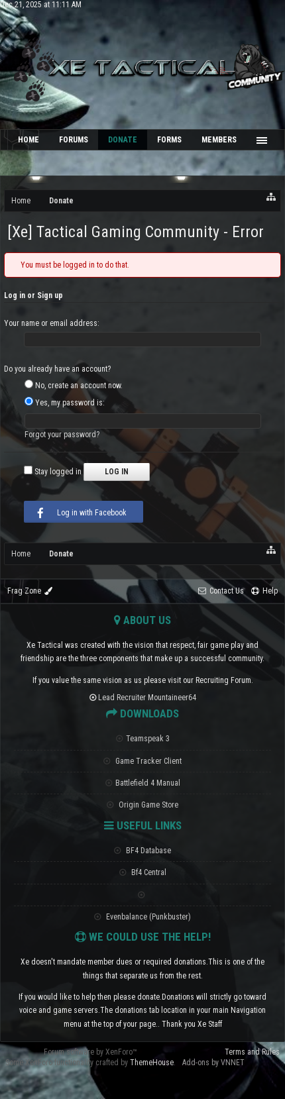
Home (28, 139)
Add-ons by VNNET (213, 1062)
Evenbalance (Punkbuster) (142, 916)
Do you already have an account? (57, 369)
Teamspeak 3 (143, 738)
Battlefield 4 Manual (142, 783)
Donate (122, 139)
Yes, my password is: (65, 402)
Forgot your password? (62, 434)
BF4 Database (142, 850)
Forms (169, 139)
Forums (73, 139)
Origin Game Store (142, 805)
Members (219, 139)
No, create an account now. (74, 385)
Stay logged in (53, 471)
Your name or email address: (51, 323)
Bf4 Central (142, 872)
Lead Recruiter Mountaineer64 (142, 697)
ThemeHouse (152, 1062)
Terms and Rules (252, 1052)
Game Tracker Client (142, 761)
